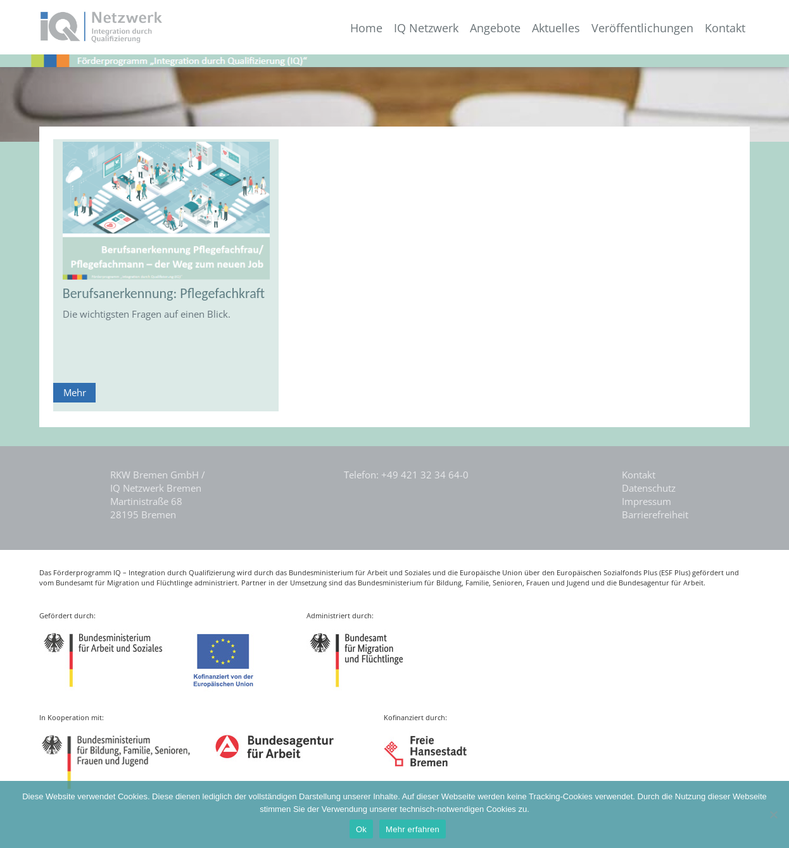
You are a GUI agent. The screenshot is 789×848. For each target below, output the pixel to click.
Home (366, 28)
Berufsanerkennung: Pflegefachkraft (164, 293)
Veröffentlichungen (642, 28)
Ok (361, 829)
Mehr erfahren (412, 829)
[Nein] (773, 814)
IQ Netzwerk (426, 28)
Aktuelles (556, 28)
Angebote (495, 28)
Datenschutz (649, 488)
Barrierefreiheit (655, 514)
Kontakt (725, 28)
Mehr (74, 392)
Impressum (646, 501)
